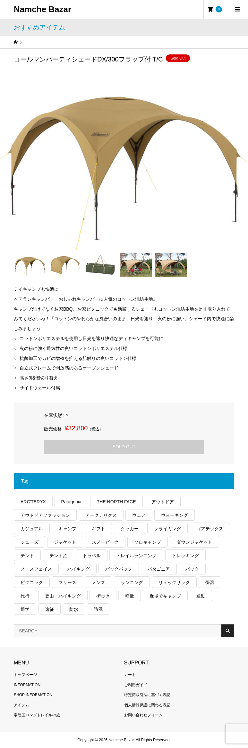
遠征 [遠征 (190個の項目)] (49, 609)
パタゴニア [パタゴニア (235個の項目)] (159, 569)
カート (130, 674)
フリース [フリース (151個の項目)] (67, 582)
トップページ (25, 674)
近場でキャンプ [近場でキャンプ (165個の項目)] (165, 595)
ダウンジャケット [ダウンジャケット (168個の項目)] (194, 542)
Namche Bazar (42, 9)
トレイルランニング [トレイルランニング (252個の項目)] (136, 555)
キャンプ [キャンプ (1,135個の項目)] (67, 528)
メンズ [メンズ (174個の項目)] (98, 582)
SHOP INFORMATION (33, 695)
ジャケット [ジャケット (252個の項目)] (65, 542)
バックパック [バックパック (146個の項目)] (118, 569)
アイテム (21, 705)
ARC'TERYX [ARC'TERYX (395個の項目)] (33, 501)
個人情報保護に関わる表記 (147, 705)
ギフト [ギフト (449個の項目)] (98, 528)
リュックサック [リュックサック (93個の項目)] (174, 582)
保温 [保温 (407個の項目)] (209, 582)
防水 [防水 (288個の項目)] (73, 609)
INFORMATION (27, 685)
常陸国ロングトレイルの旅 (37, 715)
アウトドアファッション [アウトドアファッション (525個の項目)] (45, 515)
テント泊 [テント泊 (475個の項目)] (58, 555)
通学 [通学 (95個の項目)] (25, 609)
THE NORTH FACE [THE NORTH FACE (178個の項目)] (116, 501)
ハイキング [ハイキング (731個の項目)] (78, 569)
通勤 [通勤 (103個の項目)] (200, 595)
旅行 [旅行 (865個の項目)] (25, 595)
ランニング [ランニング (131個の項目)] (132, 582)
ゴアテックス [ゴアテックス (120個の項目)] (209, 528)
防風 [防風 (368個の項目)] (98, 609)
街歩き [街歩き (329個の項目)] (103, 595)
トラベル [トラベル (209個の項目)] (92, 555)
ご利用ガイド (135, 685)
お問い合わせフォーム (143, 715)
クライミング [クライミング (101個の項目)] (167, 528)
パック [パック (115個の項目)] (192, 569)
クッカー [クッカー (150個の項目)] (130, 528)
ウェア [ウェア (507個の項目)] (139, 515)
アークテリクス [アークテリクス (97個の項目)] (101, 515)
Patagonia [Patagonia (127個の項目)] (71, 501)
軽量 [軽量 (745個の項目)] (129, 595)
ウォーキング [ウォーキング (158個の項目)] (174, 515)
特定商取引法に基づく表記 (147, 695)
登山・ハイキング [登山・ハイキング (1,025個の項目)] (63, 595)
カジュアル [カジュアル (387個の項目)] (32, 528)
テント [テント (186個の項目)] (27, 555)
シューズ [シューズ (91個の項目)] (29, 542)
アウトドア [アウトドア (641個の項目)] (162, 501)
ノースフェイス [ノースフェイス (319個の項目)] (36, 569)
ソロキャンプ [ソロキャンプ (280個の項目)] (147, 542)
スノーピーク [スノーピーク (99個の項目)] (105, 542)
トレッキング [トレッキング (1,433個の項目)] (185, 555)
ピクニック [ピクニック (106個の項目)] (32, 582)
